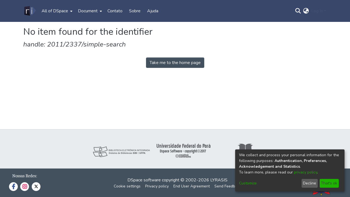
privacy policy (305, 172)
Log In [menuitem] (317, 11)
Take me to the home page (175, 63)
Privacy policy (157, 186)
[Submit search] (298, 11)
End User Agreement (191, 186)
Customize (248, 183)
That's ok (329, 183)
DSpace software (144, 180)
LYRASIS (219, 180)
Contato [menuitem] (114, 11)
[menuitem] (56, 11)
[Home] (29, 10)
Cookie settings (127, 186)
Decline (309, 183)
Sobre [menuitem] (135, 11)
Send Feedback (227, 186)
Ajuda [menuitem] (152, 11)
